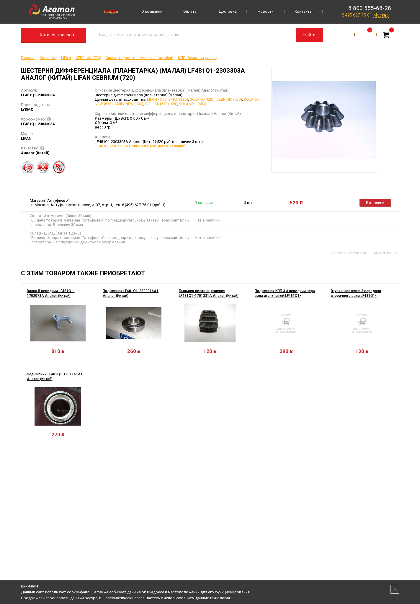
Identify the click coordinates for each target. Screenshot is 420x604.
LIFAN (152, 99)
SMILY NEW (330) (129, 104)
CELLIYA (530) (157, 104)
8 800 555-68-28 (369, 8)
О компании (151, 11)
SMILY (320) (178, 99)
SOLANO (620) (202, 99)
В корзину (375, 203)
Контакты (304, 11)
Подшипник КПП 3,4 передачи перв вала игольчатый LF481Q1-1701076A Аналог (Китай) (285, 295)
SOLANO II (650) (192, 104)
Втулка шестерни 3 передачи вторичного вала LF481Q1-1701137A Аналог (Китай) (356, 295)
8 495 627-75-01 (357, 15)
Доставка (228, 11)
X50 (174, 104)
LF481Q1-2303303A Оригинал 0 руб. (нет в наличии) (140, 146)
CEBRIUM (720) (229, 99)
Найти (309, 35)
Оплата (190, 11)
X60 (163, 99)
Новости (266, 11)
